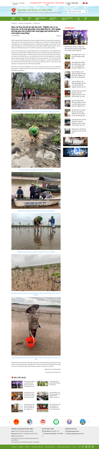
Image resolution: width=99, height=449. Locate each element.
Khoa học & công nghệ (25, 23)
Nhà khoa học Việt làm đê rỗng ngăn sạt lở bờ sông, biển (79, 131)
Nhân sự (27, 447)
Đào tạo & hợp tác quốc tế (63, 447)
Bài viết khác (20, 378)
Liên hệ (86, 18)
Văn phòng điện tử (75, 155)
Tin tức (79, 18)
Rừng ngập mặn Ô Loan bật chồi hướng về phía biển (55, 383)
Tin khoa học (36, 23)
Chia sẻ (58, 36)
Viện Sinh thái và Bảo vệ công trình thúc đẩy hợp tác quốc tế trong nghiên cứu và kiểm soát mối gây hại (75, 48)
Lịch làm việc (75, 144)
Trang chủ (13, 18)
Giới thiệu (21, 18)
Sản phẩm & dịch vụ (53, 18)
